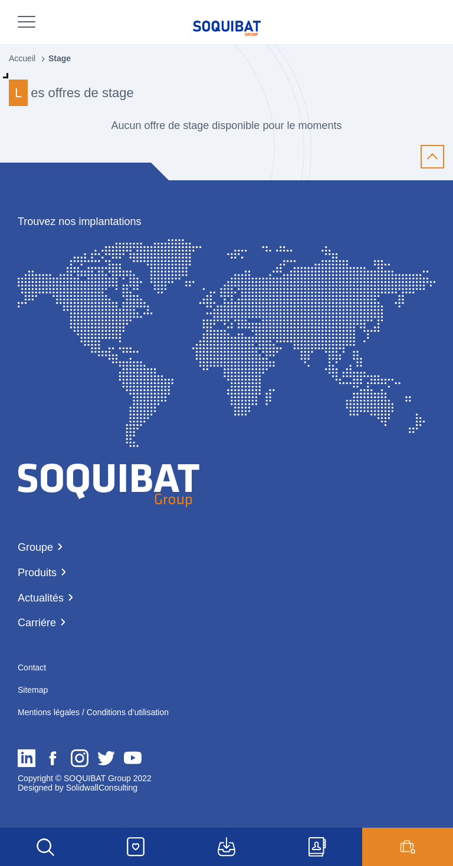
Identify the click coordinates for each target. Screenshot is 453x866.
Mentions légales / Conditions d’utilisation (93, 712)
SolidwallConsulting (100, 787)
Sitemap (33, 690)
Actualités (41, 598)
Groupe (35, 547)
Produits (37, 573)
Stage (59, 58)
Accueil (22, 58)
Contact (32, 667)
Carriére (37, 623)
